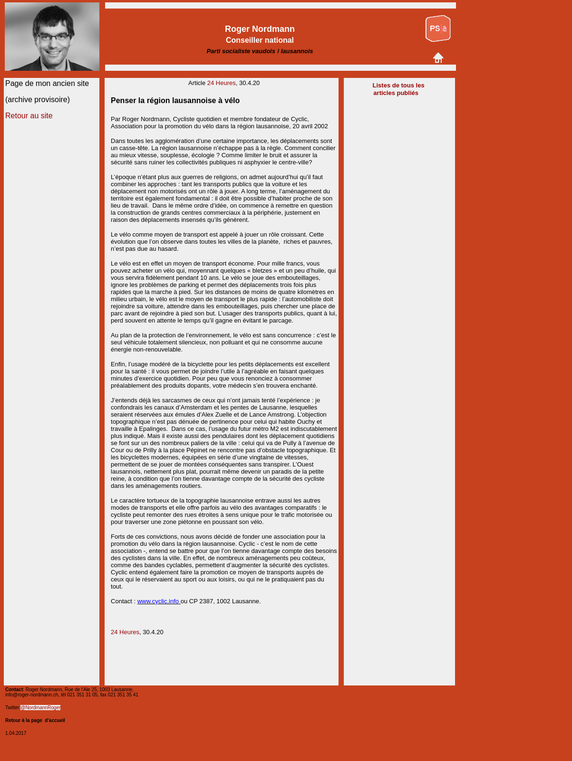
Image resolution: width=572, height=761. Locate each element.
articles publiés (396, 92)
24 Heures (221, 82)
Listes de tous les (399, 85)
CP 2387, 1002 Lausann (221, 601)
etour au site (32, 116)
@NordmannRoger (40, 707)
